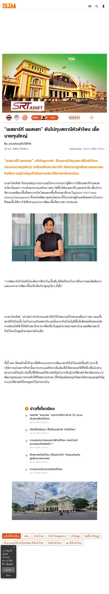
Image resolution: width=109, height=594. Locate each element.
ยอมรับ (8, 570)
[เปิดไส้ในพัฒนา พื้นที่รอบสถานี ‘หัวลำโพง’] (54, 432)
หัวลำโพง (39, 536)
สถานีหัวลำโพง (74, 542)
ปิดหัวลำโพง (54, 542)
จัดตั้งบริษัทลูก (92, 536)
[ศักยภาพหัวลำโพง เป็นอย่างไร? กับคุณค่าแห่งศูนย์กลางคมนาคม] (54, 458)
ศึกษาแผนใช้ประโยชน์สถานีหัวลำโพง (24, 542)
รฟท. (26, 536)
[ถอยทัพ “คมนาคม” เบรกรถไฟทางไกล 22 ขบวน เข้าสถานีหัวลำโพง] (54, 419)
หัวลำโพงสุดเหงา (57, 536)
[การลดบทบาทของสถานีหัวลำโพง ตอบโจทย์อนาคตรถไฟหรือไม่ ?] (54, 444)
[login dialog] (103, 6)
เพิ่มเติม (9, 564)
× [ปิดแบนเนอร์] (14, 547)
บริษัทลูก (75, 536)
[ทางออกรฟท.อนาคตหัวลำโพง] (54, 471)
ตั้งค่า (8, 575)
